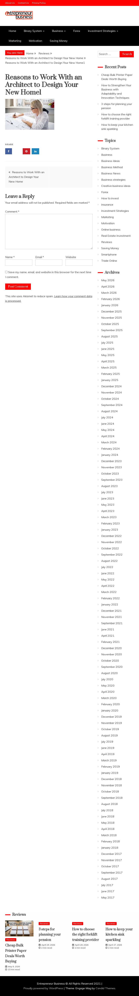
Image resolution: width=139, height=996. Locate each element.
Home (12, 31)
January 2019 (109, 772)
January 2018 (109, 847)
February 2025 (110, 373)
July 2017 (107, 885)
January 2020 (109, 710)
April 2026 (107, 286)
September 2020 (112, 667)
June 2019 (107, 748)
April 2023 (107, 511)
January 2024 (109, 455)
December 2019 (111, 716)
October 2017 (110, 866)
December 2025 (111, 311)
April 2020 (107, 691)
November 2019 (111, 723)
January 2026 (109, 305)
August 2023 (109, 486)
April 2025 (107, 361)
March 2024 (109, 442)
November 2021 (111, 617)
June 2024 (107, 423)
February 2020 (110, 704)
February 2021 (110, 642)
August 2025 (109, 336)
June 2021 (107, 629)
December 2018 (111, 779)
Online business (110, 229)
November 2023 (111, 467)
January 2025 (109, 380)
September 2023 (112, 479)
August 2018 (109, 804)
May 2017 (107, 897)
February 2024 (110, 448)
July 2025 (107, 342)
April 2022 (107, 585)
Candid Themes (105, 988)
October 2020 (110, 660)
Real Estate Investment (116, 235)
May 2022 (107, 579)
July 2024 (107, 417)
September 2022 (112, 554)
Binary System (33, 31)
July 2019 (107, 741)
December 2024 (111, 386)
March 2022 (109, 592)
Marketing (15, 40)
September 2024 (112, 405)
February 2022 (110, 598)
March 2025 (109, 367)
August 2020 (109, 673)
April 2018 (107, 829)
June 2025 (107, 349)
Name (10, 257)
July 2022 (107, 567)
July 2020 (107, 679)
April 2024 (107, 436)
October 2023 (110, 473)
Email (39, 257)
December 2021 (111, 610)
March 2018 (109, 835)
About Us (10, 3)
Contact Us (23, 3)
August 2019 (109, 735)
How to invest (110, 198)
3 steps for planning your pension (50, 934)
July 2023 (107, 492)
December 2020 (111, 648)
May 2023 (107, 504)
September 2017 (112, 872)
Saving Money (59, 40)
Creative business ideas (116, 186)
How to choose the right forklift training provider (85, 934)
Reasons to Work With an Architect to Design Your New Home (26, 176)
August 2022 (109, 561)
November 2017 (111, 860)
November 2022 (111, 542)
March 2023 (109, 517)
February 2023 (110, 523)
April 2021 (107, 635)
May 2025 (107, 355)
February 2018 (110, 841)
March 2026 (109, 292)
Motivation (35, 40)
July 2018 (107, 810)
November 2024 (111, 392)
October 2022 (110, 548)
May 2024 (107, 430)
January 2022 (109, 604)
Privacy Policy (39, 3)
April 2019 (107, 754)
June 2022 (107, 573)
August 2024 (109, 411)
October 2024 (110, 398)
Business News (110, 173)
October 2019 (110, 729)
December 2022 (111, 536)
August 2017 (109, 878)
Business (57, 31)
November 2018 (111, 785)
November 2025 (111, 317)
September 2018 (112, 797)
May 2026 (107, 280)
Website (71, 257)
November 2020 (111, 654)
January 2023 (109, 529)
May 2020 (107, 685)
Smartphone (109, 254)
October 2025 (110, 324)
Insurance (107, 204)
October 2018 (110, 791)
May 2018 (107, 822)
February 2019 (110, 766)
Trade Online (109, 260)
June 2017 (107, 891)
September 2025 (112, 330)
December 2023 (111, 461)
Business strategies (113, 179)
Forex (76, 31)
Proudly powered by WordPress (43, 988)
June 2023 (107, 498)
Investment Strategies (102, 31)
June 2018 (107, 816)
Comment (12, 211)
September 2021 (112, 623)
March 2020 (109, 698)
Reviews (106, 242)
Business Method (112, 167)
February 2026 (110, 299)
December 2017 (111, 854)
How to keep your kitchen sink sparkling (119, 934)
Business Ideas (110, 161)
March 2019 (109, 760)
